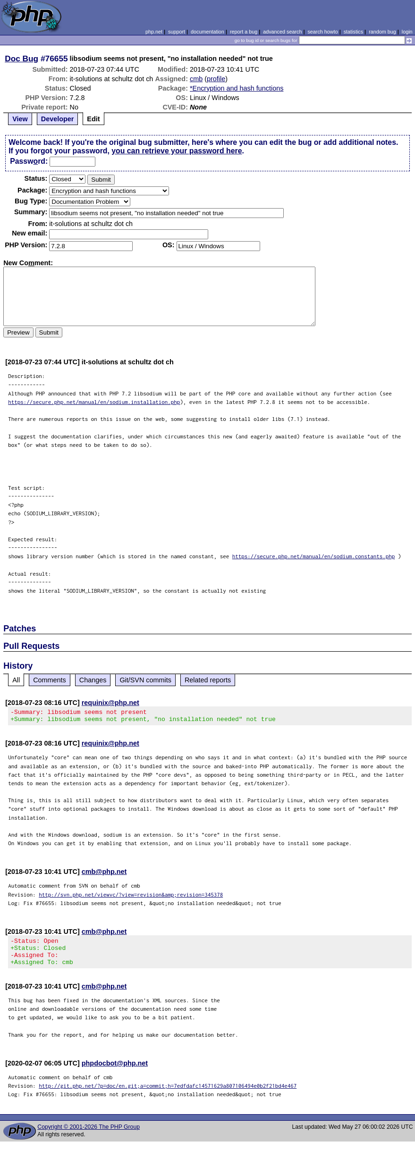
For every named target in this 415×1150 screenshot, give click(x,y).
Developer (57, 119)
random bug (382, 31)
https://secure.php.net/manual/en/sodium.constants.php (313, 556)
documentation (207, 31)
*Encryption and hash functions (236, 88)
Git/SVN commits (145, 680)
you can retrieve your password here (176, 151)
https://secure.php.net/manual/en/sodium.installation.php (94, 402)
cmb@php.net (104, 874)
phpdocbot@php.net (115, 1071)
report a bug (243, 31)
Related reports (208, 680)
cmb (196, 79)
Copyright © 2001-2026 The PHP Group (88, 1135)
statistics (353, 31)
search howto (322, 31)
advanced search (282, 31)
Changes (93, 680)
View (20, 119)
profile (216, 79)
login (407, 31)
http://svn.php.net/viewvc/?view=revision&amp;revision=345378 (131, 897)
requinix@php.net (110, 702)
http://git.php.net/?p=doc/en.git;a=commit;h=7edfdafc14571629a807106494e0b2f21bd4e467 (167, 1094)
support (176, 31)
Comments (49, 680)
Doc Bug (21, 58)
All (16, 680)
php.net (153, 31)
